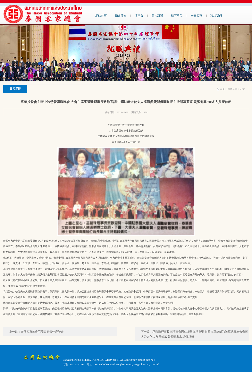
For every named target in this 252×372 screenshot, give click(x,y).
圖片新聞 (157, 15)
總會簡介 (120, 15)
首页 (222, 89)
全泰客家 (196, 15)
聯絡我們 (216, 15)
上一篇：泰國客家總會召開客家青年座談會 (36, 331)
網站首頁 (101, 15)
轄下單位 (177, 15)
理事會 (139, 15)
